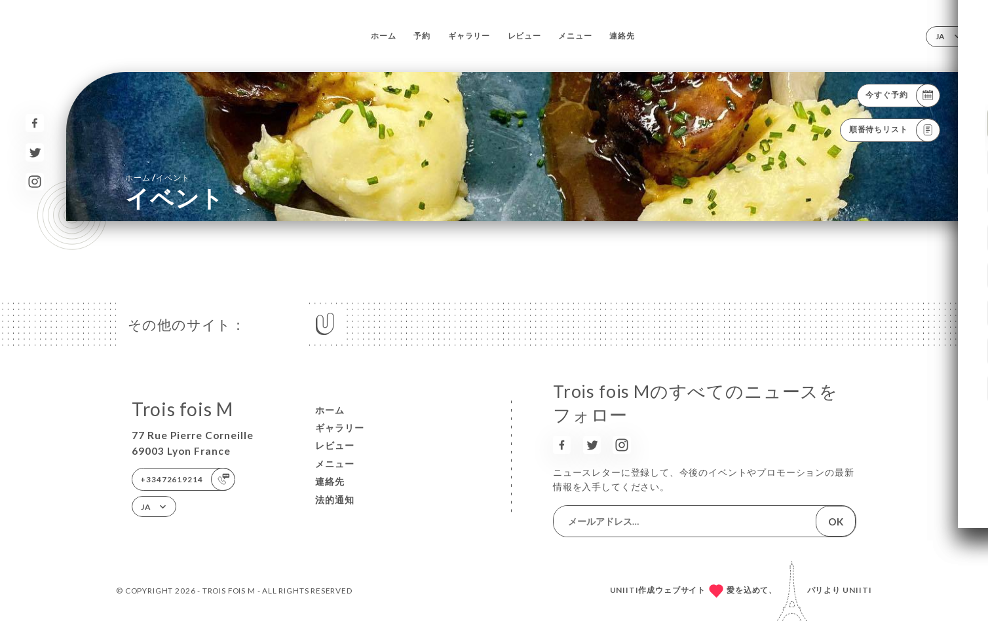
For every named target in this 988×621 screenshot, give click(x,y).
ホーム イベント (157, 177)
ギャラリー (469, 36)
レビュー (524, 36)
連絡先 (621, 36)
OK (836, 521)
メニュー (575, 36)
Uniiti (857, 590)
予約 (421, 36)
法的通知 (334, 499)
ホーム (383, 36)
